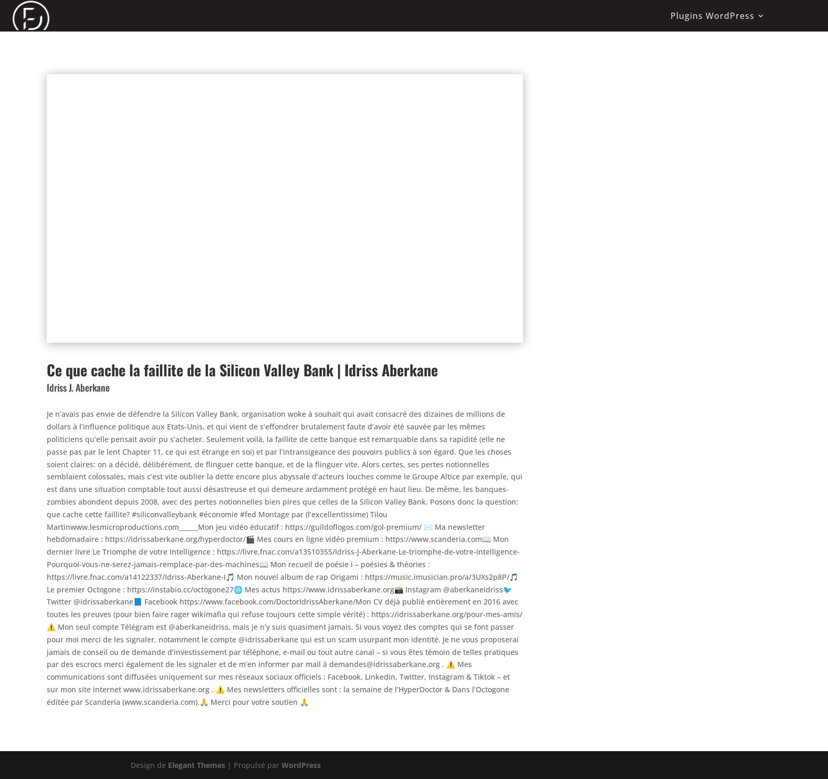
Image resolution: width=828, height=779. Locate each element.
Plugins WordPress (712, 16)
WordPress (301, 765)
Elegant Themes (196, 765)
